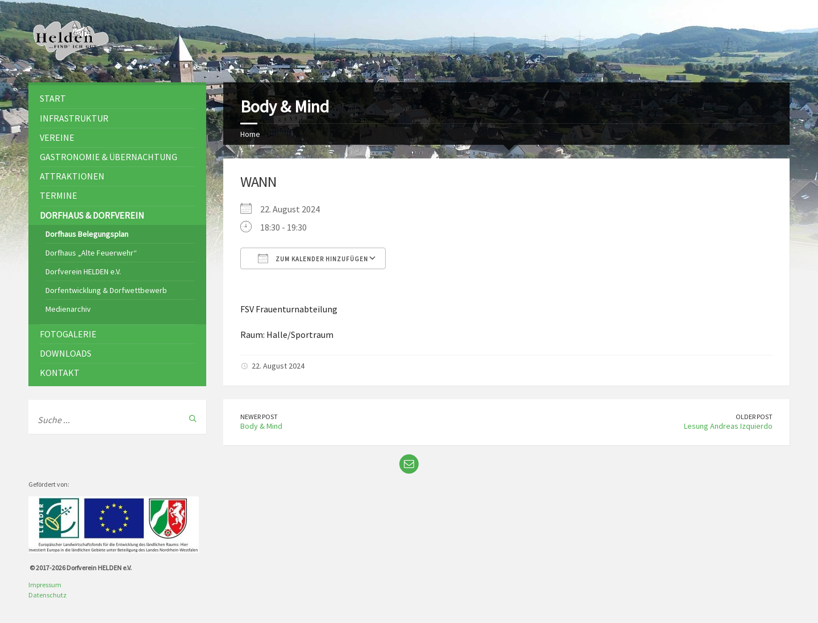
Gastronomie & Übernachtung (108, 156)
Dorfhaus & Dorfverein (92, 215)
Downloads (65, 353)
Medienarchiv (68, 309)
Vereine (57, 137)
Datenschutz (47, 595)
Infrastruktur (74, 118)
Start (53, 98)
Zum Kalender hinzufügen (313, 258)
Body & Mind (261, 426)
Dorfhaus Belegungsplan (86, 234)
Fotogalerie (68, 334)
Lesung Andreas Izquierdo (728, 426)
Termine (58, 195)
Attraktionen (72, 176)
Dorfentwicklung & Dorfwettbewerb (106, 290)
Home (250, 134)
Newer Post (259, 416)
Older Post (754, 416)
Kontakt (60, 372)
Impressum (44, 584)
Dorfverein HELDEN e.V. (83, 271)
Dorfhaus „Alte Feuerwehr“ (91, 253)
